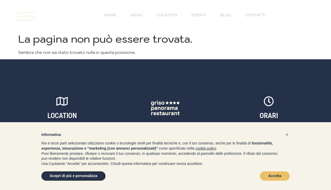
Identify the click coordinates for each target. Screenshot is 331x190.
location (62, 116)
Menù (133, 15)
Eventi (198, 15)
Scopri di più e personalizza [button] (73, 176)
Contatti (258, 15)
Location (165, 15)
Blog (227, 15)
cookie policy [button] (205, 148)
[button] (287, 134)
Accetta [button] (274, 176)
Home (106, 15)
